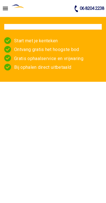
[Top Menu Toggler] (4, 8)
